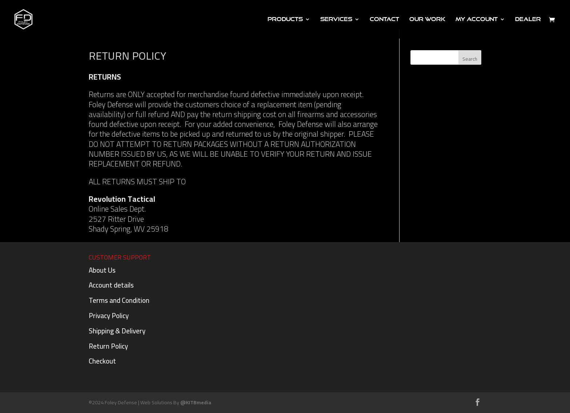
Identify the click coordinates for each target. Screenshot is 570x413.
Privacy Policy (109, 315)
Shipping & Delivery (117, 330)
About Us (102, 270)
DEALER (528, 19)
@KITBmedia (195, 402)
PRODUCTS (285, 19)
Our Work (427, 19)
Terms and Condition (119, 300)
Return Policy (108, 346)
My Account (476, 19)
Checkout (102, 361)
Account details (111, 285)
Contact (384, 19)
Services (336, 19)
